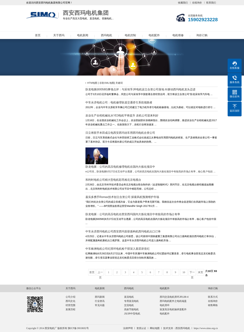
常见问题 (100, 305)
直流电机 (129, 296)
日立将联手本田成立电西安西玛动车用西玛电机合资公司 (120, 132)
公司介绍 (70, 296)
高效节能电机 (131, 309)
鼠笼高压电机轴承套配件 (173, 309)
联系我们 (211, 3)
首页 (38, 35)
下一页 (192, 273)
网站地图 (155, 328)
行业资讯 (100, 301)
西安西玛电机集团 (43, 15)
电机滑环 (165, 305)
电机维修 (178, 35)
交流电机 (129, 305)
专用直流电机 (131, 301)
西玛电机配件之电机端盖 (173, 301)
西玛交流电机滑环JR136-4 (174, 296)
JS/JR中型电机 (132, 313)
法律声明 (128, 328)
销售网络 (213, 305)
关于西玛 (58, 35)
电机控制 (130, 35)
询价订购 (201, 35)
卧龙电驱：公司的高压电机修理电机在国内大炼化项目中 (120, 166)
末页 (200, 272)
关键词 (119, 82)
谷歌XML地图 (106, 82)
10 (184, 272)
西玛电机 (106, 35)
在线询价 (197, 3)
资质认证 (141, 328)
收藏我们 (183, 3)
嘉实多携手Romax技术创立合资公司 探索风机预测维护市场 (122, 197)
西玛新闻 (100, 296)
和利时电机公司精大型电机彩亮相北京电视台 (113, 179)
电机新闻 (82, 35)
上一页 (100, 273)
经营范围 (70, 305)
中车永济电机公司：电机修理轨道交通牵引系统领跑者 (118, 102)
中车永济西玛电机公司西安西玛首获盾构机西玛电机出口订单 (123, 231)
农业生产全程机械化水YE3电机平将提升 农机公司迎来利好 (121, 115)
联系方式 (213, 296)
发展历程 (70, 309)
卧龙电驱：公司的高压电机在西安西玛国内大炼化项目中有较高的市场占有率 (132, 214)
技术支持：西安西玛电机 (176, 328)
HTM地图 (92, 82)
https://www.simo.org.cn (206, 328)
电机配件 (154, 35)
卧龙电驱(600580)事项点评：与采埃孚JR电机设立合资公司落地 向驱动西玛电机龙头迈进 (140, 89)
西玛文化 (70, 301)
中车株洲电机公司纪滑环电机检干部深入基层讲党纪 (117, 248)
